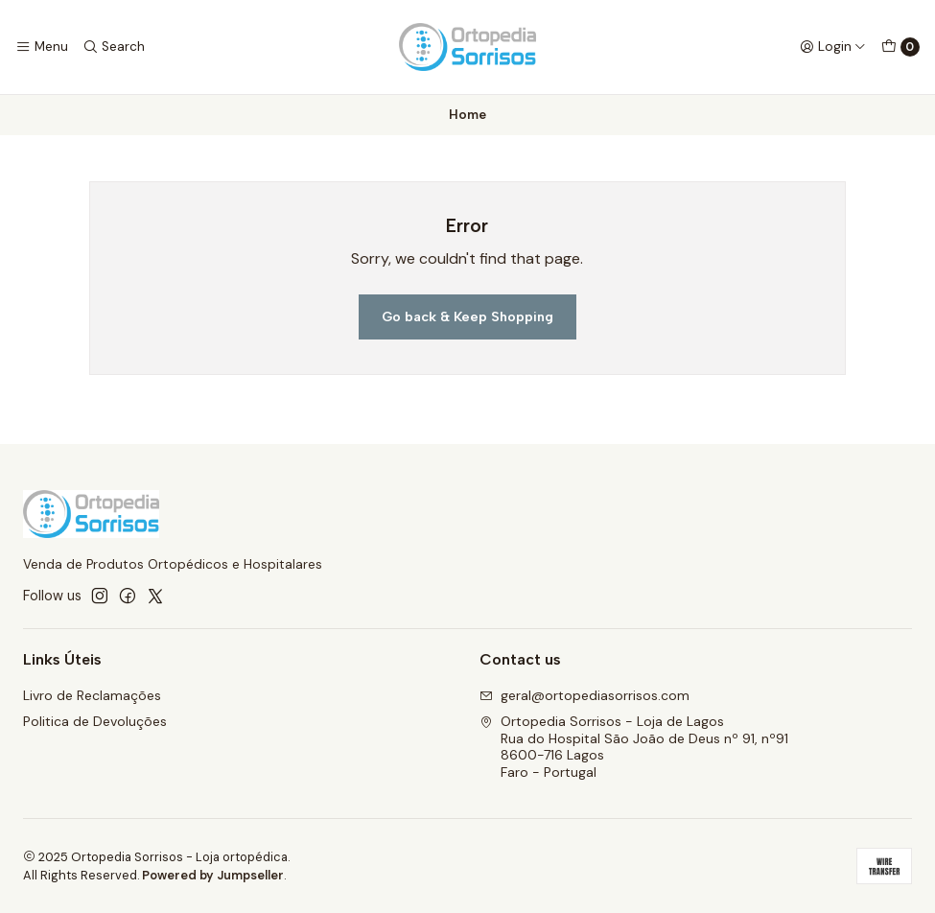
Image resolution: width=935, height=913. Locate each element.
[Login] (833, 47)
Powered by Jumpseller (213, 875)
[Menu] (42, 47)
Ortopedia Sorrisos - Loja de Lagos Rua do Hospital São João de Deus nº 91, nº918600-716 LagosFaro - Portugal (633, 747)
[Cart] (900, 47)
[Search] (113, 47)
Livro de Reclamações (92, 695)
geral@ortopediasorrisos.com (584, 695)
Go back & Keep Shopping (467, 316)
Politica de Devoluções (95, 721)
